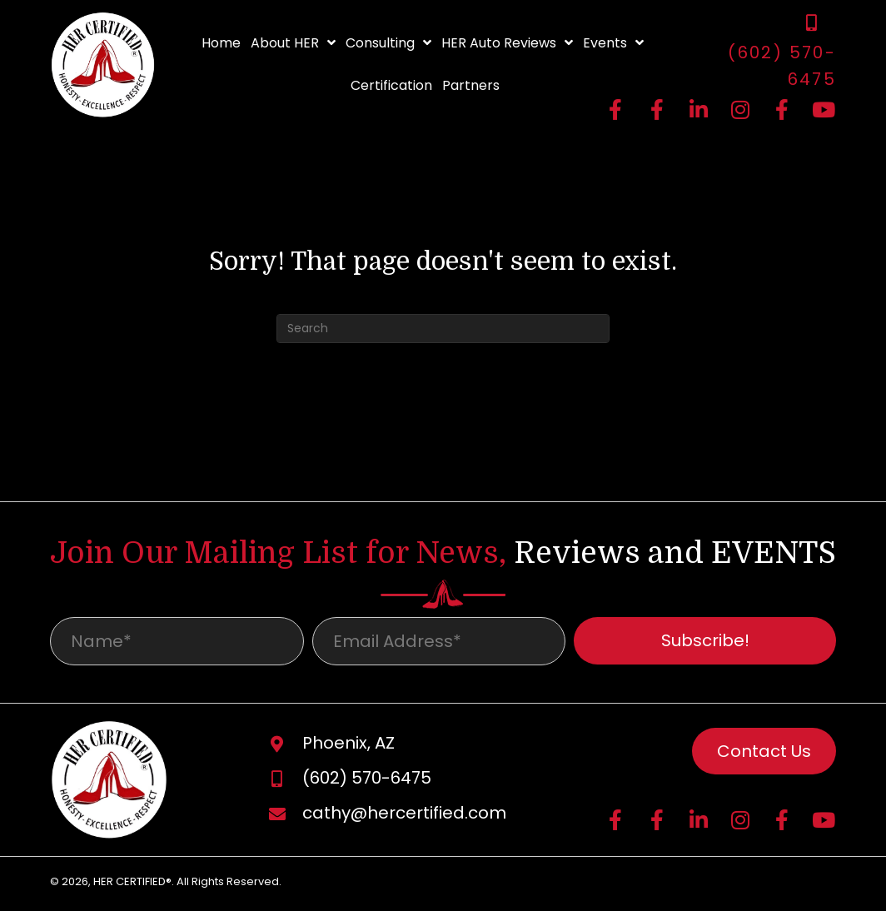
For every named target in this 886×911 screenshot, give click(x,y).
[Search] (443, 328)
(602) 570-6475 (366, 781)
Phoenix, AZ (348, 746)
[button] (615, 109)
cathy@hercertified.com (404, 816)
